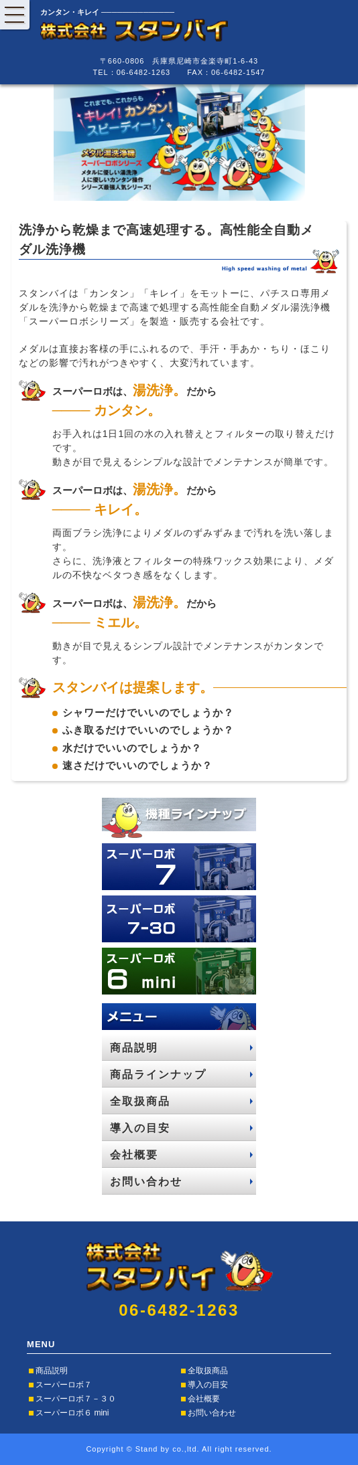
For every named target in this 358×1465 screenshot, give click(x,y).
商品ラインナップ (158, 1074)
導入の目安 (140, 1128)
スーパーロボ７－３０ (76, 1398)
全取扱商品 (140, 1101)
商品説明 (134, 1047)
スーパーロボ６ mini (72, 1412)
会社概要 (134, 1154)
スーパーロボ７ (64, 1384)
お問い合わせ (146, 1181)
